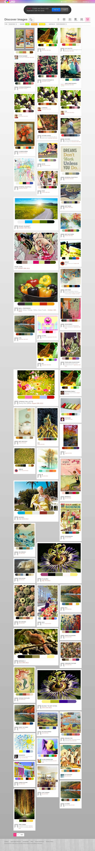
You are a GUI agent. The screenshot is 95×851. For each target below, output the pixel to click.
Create (65, 1)
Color (64, 19)
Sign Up (56, 9)
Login (64, 9)
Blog (32, 841)
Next (22, 834)
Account (85, 1)
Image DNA (87, 19)
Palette (70, 19)
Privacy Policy (49, 841)
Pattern (81, 19)
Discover (74, 1)
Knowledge (26, 841)
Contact (6, 841)
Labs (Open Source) (16, 841)
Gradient (75, 19)
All (58, 19)
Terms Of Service (39, 841)
